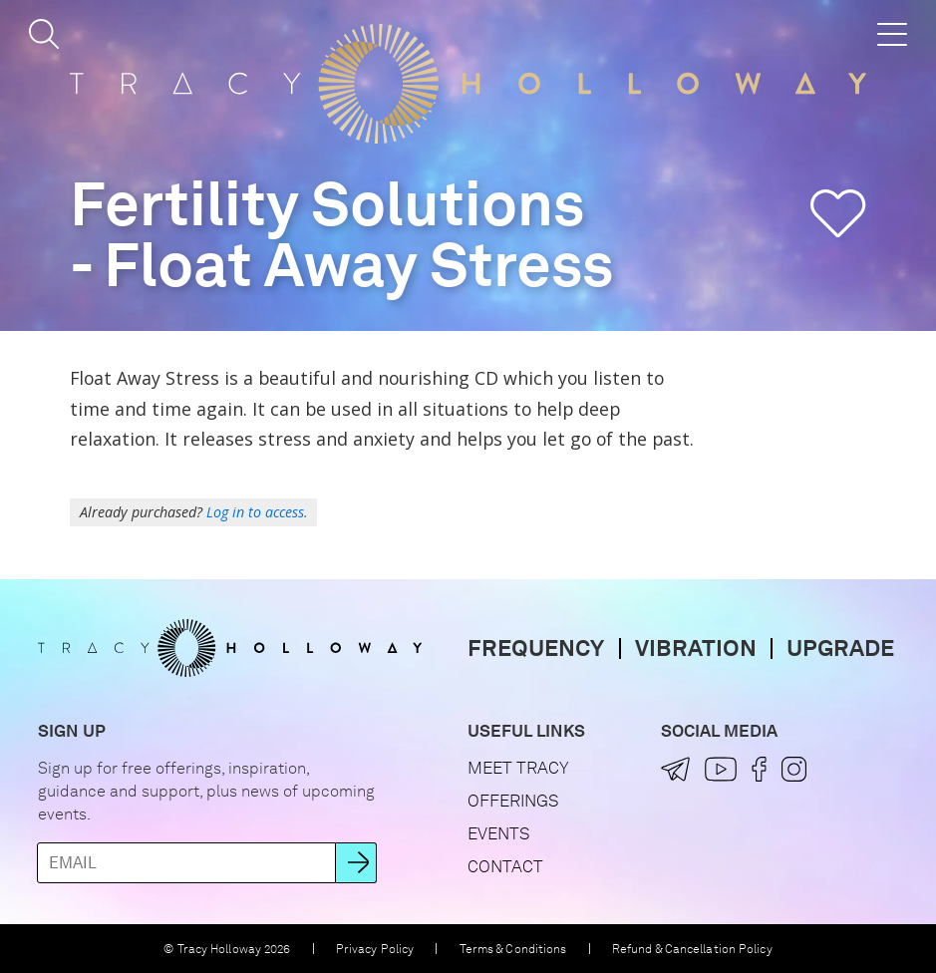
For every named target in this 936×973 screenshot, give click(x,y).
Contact (505, 866)
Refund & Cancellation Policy (692, 948)
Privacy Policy (375, 948)
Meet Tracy (518, 768)
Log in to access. (257, 511)
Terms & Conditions (513, 948)
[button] (44, 34)
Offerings (513, 801)
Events (498, 833)
